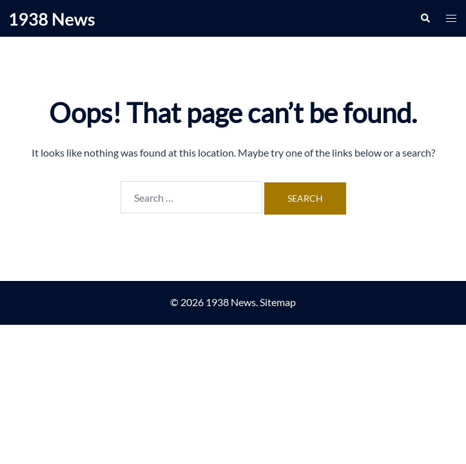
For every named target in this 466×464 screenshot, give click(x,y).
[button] (425, 18)
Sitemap (278, 302)
